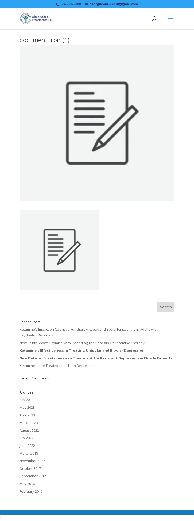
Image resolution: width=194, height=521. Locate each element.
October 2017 (30, 468)
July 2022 (26, 437)
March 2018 (29, 453)
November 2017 (32, 460)
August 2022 (29, 430)
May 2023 (27, 407)
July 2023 (26, 399)
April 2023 (27, 415)
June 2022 (27, 445)
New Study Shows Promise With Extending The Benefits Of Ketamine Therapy (82, 342)
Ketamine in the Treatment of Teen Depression (58, 365)
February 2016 (31, 491)
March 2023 (29, 422)
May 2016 (27, 483)
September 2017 (33, 476)
